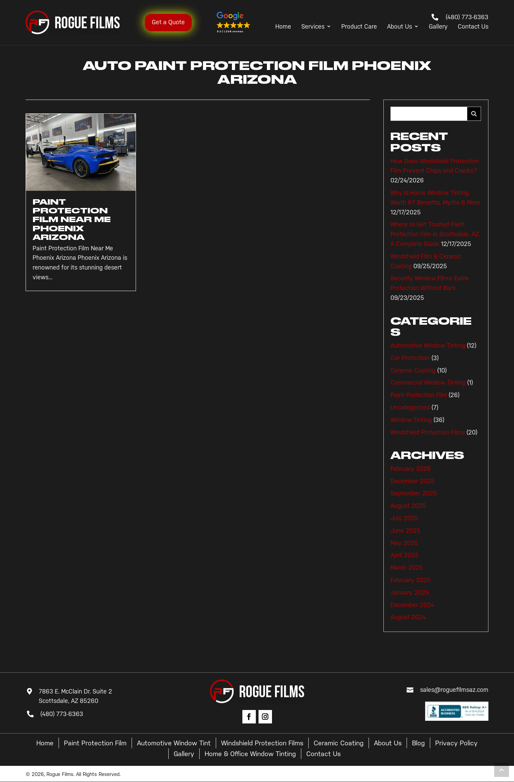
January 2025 (409, 592)
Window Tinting (411, 420)
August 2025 (408, 505)
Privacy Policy (456, 743)
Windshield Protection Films (427, 432)
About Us (399, 27)
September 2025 (413, 493)
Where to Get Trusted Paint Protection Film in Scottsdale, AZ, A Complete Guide (435, 234)
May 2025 (404, 543)
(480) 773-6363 (467, 17)
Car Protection (410, 358)
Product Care (359, 27)
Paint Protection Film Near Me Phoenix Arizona (72, 219)
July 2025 (404, 518)
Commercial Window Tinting (428, 382)
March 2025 (406, 567)
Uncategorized (410, 407)
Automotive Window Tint (174, 743)
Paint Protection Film (418, 395)
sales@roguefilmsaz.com (454, 690)
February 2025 (410, 580)
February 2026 (410, 468)
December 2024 (412, 605)
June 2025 (405, 530)
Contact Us (473, 27)
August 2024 (408, 617)
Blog (418, 743)
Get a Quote (168, 22)
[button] (233, 22)
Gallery (438, 27)
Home (283, 27)
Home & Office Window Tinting (250, 754)
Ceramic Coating (413, 370)
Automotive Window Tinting (427, 345)
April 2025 (404, 555)
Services (312, 27)
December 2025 (412, 481)
